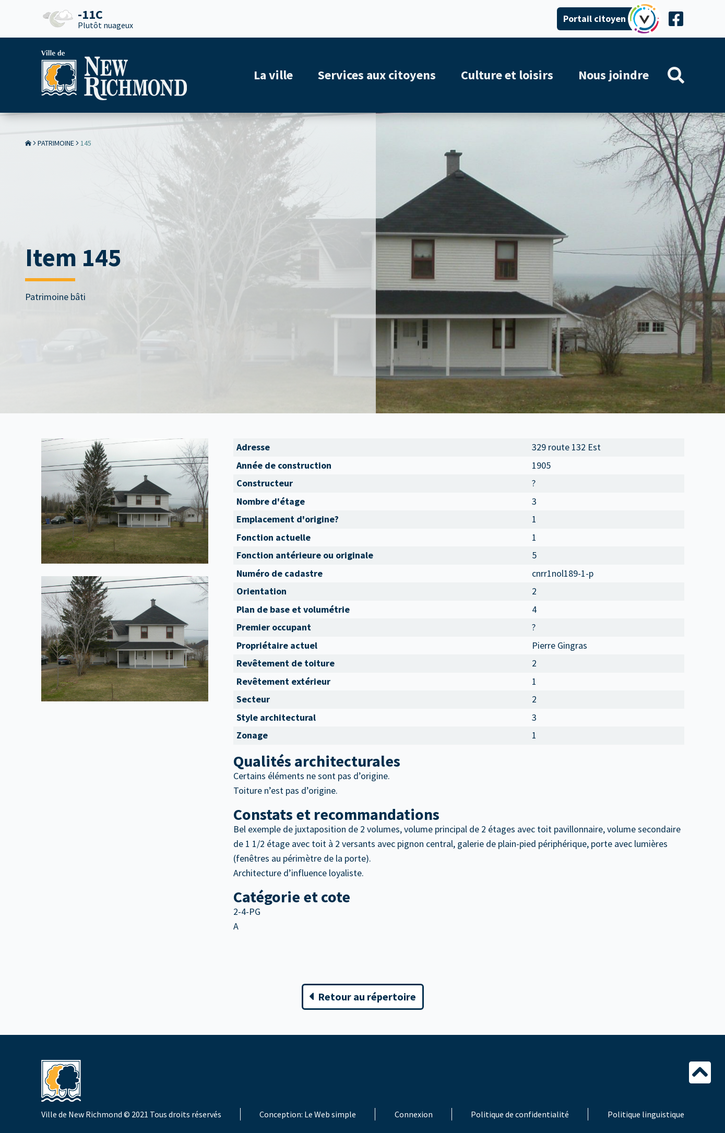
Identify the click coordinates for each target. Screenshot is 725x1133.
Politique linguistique (646, 1114)
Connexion (414, 1114)
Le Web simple (330, 1114)
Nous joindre (613, 75)
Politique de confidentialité (520, 1114)
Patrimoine (56, 143)
